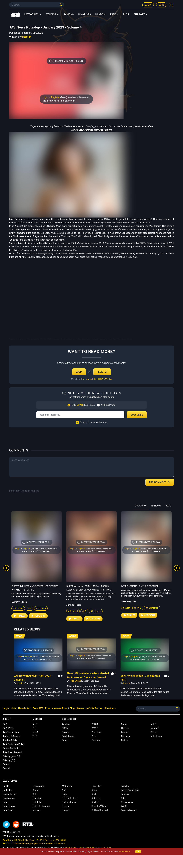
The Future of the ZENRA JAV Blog (96, 379)
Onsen (154, 732)
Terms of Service (11, 736)
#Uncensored (152, 608)
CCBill (81, 847)
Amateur (66, 724)
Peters (65, 806)
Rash (94, 794)
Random (100, 14)
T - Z (34, 736)
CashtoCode (105, 847)
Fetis (5, 802)
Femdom (96, 740)
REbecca (96, 798)
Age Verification (11, 732)
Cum (94, 736)
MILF (153, 724)
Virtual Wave (127, 802)
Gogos (35, 790)
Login (148, 4)
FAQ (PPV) (8, 728)
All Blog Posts (108, 405)
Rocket (95, 802)
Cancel (6, 768)
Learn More (124, 851)
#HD (29, 608)
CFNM (95, 724)
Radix (94, 790)
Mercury (36, 810)
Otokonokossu (69, 802)
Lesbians (125, 732)
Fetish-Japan (9, 806)
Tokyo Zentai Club (130, 790)
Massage (126, 736)
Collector (7, 790)
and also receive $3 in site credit (58, 100)
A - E (34, 724)
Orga (64, 794)
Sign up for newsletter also (93, 422)
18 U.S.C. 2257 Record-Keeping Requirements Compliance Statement (34, 843)
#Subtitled (18, 608)
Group (124, 724)
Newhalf (155, 728)
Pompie (66, 810)
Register (55, 97)
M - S (35, 732)
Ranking (69, 14)
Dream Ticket (9, 794)
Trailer (19, 615)
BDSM (65, 728)
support (141, 14)
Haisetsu (36, 798)
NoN (64, 790)
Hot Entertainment (41, 806)
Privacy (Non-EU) (11, 756)
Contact (6, 764)
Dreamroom (9, 798)
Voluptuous (156, 736)
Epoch (75, 847)
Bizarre (65, 732)
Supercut (38, 615)
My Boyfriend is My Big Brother (140, 586)
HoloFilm (36, 802)
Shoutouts (110, 708)
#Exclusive (41, 608)
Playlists (84, 14)
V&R (123, 798)
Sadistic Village (99, 806)
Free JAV (38, 708)
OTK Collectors (69, 798)
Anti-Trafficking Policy (14, 744)
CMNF (95, 728)
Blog (126, 14)
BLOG (168, 505)
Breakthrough (68, 736)
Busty (65, 740)
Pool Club (96, 786)
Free (114, 14)
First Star (7, 810)
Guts (34, 794)
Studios (52, 14)
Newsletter (24, 708)
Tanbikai (125, 786)
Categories (32, 14)
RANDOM (156, 505)
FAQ (5, 724)
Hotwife (125, 728)
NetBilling (67, 847)
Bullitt (6, 786)
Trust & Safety (10, 740)
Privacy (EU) (9, 760)
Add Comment (159, 482)
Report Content (10, 748)
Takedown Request (12, 752)
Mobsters (67, 786)
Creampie (96, 732)
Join (161, 4)
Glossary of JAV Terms (89, 708)
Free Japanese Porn (56, 708)
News (19, 636)
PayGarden (90, 847)
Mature (124, 740)
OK (138, 851)
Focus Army (38, 786)
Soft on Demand (100, 810)
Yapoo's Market (128, 810)
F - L (34, 728)
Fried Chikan (75, 681)
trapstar (26, 36)
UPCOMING (141, 505)
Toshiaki (125, 794)
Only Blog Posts (83, 405)
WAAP (124, 806)
